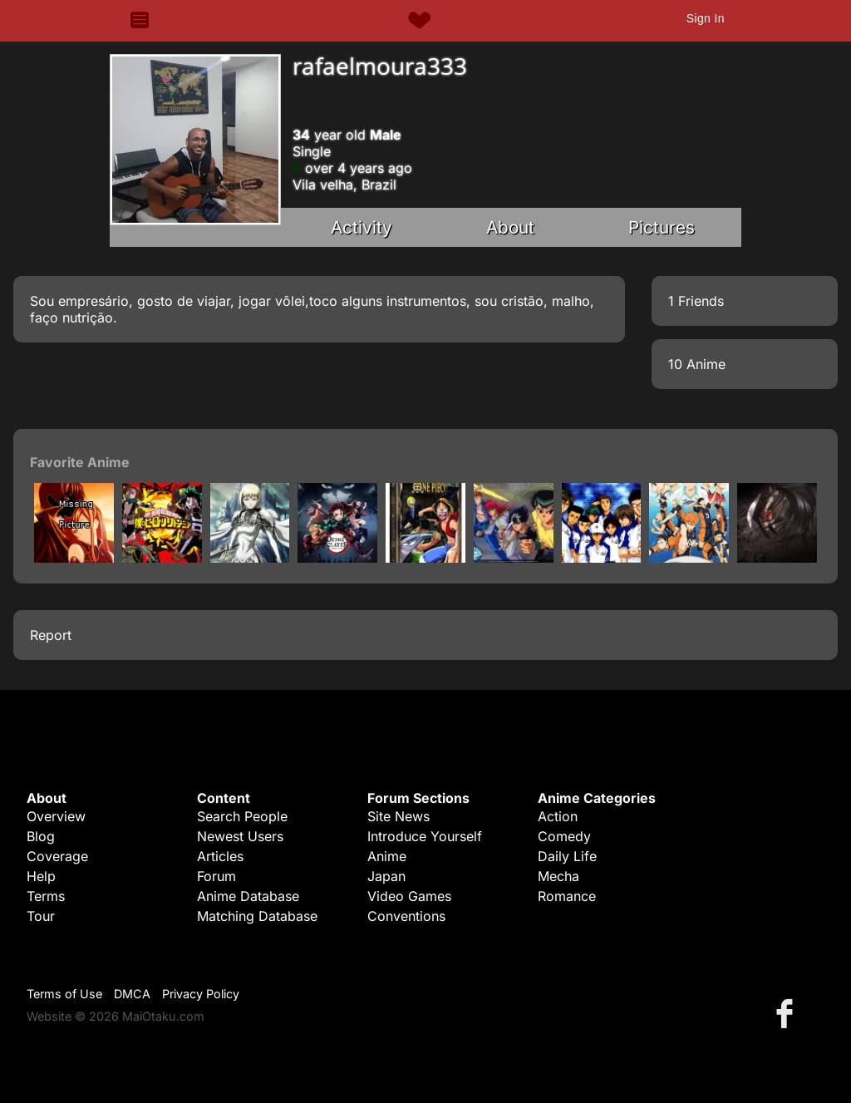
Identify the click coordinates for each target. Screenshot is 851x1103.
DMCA (132, 994)
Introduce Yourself (424, 836)
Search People (242, 816)
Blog (41, 836)
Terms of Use (64, 994)
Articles (220, 856)
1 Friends (696, 301)
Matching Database (257, 916)
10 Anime (697, 364)
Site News (398, 816)
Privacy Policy (200, 994)
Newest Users (240, 836)
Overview (56, 816)
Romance (567, 896)
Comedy (564, 836)
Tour (41, 916)
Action (558, 816)
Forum (216, 876)
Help (41, 876)
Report (50, 635)
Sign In (705, 18)
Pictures (661, 227)
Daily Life (567, 856)
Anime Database (248, 896)
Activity (361, 227)
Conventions (406, 916)
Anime (386, 856)
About (510, 227)
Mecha (558, 876)
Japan (386, 876)
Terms (46, 896)
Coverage (57, 856)
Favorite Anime (80, 462)
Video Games (409, 896)
